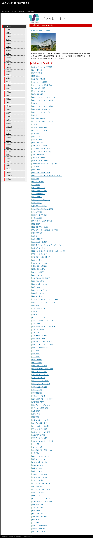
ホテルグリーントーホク (41, 384)
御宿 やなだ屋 (38, 142)
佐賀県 (8, 158)
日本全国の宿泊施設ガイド (16, 3)
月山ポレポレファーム (40, 375)
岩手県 (8, 36)
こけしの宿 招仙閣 (40, 426)
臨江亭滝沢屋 (37, 73)
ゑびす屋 (35, 444)
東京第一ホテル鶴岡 (39, 438)
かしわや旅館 (37, 212)
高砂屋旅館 (36, 185)
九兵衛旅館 (36, 357)
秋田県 (8, 43)
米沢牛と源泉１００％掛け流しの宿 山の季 (48, 251)
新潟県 (8, 95)
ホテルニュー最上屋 (39, 526)
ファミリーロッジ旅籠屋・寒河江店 (45, 230)
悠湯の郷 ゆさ (38, 465)
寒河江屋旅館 (37, 393)
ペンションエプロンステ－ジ (42, 498)
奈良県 (8, 123)
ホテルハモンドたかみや (41, 420)
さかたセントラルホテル (41, 148)
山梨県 (8, 88)
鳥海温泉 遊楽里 (38, 79)
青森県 (8, 33)
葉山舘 (34, 115)
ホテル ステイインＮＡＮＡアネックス (47, 176)
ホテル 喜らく (38, 260)
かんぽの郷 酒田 (38, 88)
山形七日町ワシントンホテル (42, 399)
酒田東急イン (37, 76)
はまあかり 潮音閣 (39, 82)
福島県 (8, 50)
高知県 (8, 151)
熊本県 (8, 165)
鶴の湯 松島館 (38, 182)
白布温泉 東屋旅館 (39, 516)
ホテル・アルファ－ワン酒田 (42, 106)
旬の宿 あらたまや (39, 474)
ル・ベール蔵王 (38, 272)
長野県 (8, 92)
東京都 (8, 68)
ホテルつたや (37, 275)
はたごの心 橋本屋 (39, 366)
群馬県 (8, 57)
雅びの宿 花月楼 (38, 532)
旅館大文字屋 (37, 296)
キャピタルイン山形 (39, 145)
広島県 (8, 137)
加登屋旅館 (36, 224)
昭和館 (34, 314)
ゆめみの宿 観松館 (39, 242)
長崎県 (8, 162)
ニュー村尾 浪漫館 (39, 335)
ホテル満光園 (37, 363)
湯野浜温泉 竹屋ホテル (41, 109)
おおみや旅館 (37, 360)
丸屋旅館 (35, 453)
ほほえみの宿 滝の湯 (40, 227)
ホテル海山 (36, 323)
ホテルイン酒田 (38, 507)
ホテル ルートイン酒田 (41, 432)
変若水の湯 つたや (39, 477)
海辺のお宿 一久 (38, 188)
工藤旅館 (35, 167)
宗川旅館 (35, 351)
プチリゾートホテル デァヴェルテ (45, 299)
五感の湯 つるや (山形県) (41, 31)
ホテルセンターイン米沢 (41, 173)
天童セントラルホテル (40, 254)
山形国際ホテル (38, 239)
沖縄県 (8, 179)
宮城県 (8, 40)
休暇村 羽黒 (37, 468)
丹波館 (34, 103)
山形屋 (34, 236)
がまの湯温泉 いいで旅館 (42, 501)
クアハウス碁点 (38, 480)
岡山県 (8, 134)
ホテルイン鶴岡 (38, 329)
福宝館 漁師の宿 (38, 529)
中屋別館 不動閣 (38, 157)
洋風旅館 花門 (38, 281)
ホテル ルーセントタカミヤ (42, 320)
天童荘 (34, 124)
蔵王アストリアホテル (40, 161)
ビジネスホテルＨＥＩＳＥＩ (42, 121)
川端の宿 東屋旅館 (40, 266)
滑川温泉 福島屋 (39, 118)
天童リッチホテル (38, 338)
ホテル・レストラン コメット (43, 302)
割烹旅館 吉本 (38, 402)
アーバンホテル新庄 (39, 429)
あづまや (35, 522)
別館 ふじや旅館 (38, 91)
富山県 (8, 99)
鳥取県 (8, 130)
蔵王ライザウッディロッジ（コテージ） (47, 245)
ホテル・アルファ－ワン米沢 (42, 100)
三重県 (8, 85)
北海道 (8, 29)
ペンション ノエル (39, 317)
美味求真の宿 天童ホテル (42, 450)
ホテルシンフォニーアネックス (43, 97)
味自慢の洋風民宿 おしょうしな (44, 164)
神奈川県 (9, 71)
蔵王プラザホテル (38, 459)
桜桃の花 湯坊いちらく (41, 513)
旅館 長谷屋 (37, 70)
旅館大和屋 (36, 510)
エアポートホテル (38, 308)
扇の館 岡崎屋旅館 (39, 127)
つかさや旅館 (37, 447)
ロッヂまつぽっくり (39, 423)
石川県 (8, 102)
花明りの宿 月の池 (39, 462)
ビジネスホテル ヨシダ (41, 483)
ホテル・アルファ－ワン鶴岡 (42, 345)
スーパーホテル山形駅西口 (42, 85)
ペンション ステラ (39, 130)
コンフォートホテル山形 (41, 405)
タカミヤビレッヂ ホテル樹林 (43, 326)
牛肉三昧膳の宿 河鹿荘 (41, 278)
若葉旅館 (35, 417)
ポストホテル (37, 203)
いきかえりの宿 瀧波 (40, 408)
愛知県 (8, 81)
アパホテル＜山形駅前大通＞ (42, 221)
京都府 (8, 113)
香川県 (8, 144)
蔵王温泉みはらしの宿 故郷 (42, 369)
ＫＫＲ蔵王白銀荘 (38, 194)
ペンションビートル (39, 263)
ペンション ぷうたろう (41, 200)
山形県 (14, 11)
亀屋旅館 (35, 519)
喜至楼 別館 (37, 139)
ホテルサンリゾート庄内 (41, 290)
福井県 (8, 106)
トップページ (5, 11)
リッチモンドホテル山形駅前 (42, 209)
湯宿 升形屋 (37, 471)
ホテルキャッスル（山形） (42, 151)
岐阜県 (8, 78)
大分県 (8, 169)
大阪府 (8, 116)
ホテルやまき (37, 197)
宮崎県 (8, 172)
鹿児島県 (9, 175)
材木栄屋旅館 (37, 233)
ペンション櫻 (37, 390)
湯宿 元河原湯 (38, 492)
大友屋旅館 (36, 411)
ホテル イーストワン (40, 381)
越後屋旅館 (36, 305)
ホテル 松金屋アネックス (42, 348)
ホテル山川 (36, 332)
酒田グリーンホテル (39, 206)
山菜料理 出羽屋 (39, 435)
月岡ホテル (36, 414)
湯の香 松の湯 (38, 293)
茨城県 (8, 61)
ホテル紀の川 (37, 170)
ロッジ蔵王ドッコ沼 (39, 191)
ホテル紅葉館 (37, 218)
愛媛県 (8, 148)
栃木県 (8, 54)
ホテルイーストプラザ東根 (42, 67)
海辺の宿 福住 (38, 94)
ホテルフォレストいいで (41, 456)
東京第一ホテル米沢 (39, 215)
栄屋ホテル (36, 495)
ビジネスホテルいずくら (41, 489)
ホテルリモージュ (38, 248)
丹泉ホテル (36, 136)
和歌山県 (9, 127)
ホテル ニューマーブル (41, 112)
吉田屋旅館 (36, 354)
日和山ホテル (37, 287)
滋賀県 (8, 109)
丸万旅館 (35, 133)
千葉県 (8, 64)
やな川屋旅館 (37, 486)
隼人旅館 (35, 179)
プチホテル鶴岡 (38, 154)
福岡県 (8, 155)
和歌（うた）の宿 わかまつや (43, 342)
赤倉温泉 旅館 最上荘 (41, 257)
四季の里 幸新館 (39, 269)
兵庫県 (8, 120)
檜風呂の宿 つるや (39, 284)
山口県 (8, 141)
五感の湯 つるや (38, 378)
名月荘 (34, 311)
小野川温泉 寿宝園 (39, 387)
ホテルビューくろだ (39, 372)
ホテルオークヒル (38, 396)
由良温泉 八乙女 (39, 504)
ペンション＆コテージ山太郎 (42, 441)
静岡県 (8, 75)
